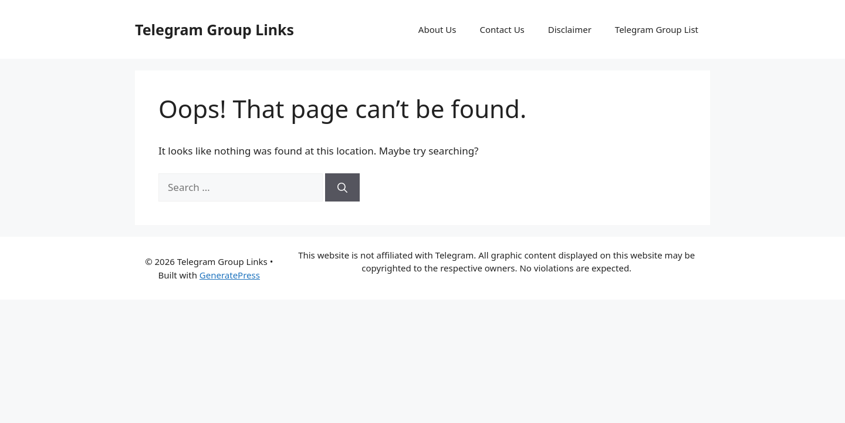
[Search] (342, 187)
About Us (437, 29)
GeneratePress (230, 275)
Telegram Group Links (214, 29)
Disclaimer (570, 29)
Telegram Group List (656, 29)
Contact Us (501, 29)
